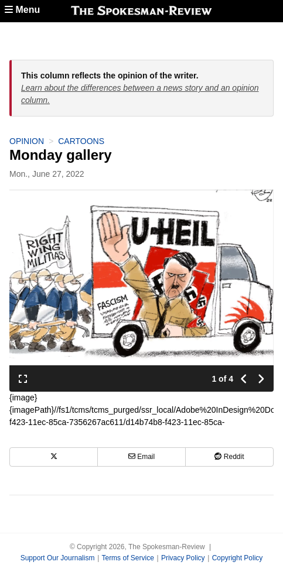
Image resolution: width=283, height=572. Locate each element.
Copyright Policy (237, 558)
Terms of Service (127, 558)
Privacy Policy (183, 558)
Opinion (26, 141)
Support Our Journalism (58, 558)
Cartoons (81, 141)
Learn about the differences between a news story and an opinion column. (140, 94)
